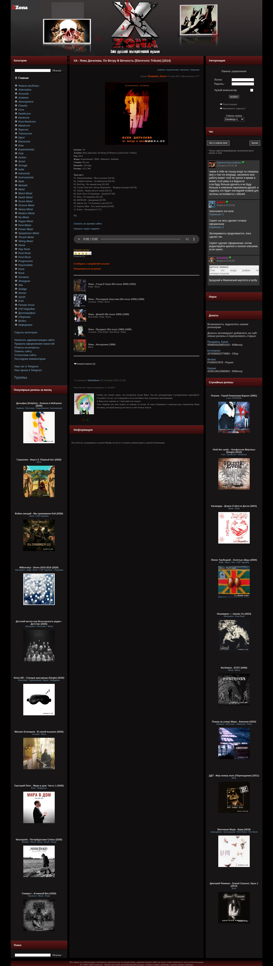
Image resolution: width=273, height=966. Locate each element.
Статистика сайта (25, 355)
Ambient (161, 70)
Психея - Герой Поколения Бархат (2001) (234, 395)
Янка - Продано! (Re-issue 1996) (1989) (109, 329)
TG (75, 215)
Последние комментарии (30, 358)
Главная (23, 78)
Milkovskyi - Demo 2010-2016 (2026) (39, 567)
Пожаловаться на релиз (87, 268)
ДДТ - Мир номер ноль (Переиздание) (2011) (234, 775)
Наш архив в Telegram (28, 370)
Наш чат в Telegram (26, 366)
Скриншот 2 (216, 227)
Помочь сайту (23, 351)
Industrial (184, 70)
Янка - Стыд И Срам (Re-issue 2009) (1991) (112, 284)
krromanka (213, 350)
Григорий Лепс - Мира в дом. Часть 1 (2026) (39, 785)
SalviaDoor (94, 380)
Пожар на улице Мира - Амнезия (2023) (234, 721)
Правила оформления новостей (34, 343)
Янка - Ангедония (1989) (102, 344)
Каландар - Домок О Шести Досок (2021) (234, 506)
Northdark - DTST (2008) (234, 667)
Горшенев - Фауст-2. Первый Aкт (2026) (39, 459)
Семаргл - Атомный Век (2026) (39, 893)
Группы (20, 377)
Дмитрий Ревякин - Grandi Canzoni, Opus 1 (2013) (234, 884)
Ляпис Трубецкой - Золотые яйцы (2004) (234, 560)
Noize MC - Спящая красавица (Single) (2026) (39, 678)
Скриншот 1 (216, 214)
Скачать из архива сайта (88, 223)
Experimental (172, 70)
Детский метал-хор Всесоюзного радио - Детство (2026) (39, 622)
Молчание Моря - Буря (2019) (234, 829)
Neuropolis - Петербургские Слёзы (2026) (39, 839)
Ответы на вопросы (26, 347)
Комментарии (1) (84, 363)
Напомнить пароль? (234, 108)
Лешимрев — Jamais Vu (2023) (234, 614)
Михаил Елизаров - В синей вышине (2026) (39, 731)
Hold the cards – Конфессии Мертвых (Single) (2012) (234, 450)
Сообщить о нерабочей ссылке (91, 263)
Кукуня (211, 368)
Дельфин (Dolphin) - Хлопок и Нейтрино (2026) (39, 404)
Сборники (194, 70)
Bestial (211, 359)
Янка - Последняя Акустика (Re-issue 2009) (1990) (116, 299)
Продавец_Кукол (157, 76)
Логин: (218, 79)
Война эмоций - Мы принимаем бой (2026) (39, 513)
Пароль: (219, 83)
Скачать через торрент (87, 228)
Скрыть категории (25, 332)
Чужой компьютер (225, 90)
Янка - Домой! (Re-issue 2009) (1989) (108, 314)
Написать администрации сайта (34, 340)
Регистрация (230, 104)
